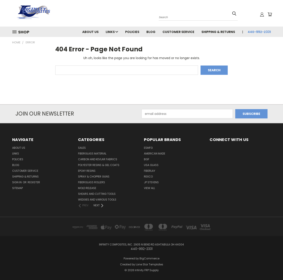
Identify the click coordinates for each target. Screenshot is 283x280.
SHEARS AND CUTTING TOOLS (97, 194)
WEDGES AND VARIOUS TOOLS (97, 199)
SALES (82, 148)
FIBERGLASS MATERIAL (92, 153)
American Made (154, 153)
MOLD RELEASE (87, 188)
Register (34, 182)
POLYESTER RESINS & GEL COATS (98, 165)
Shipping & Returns (218, 32)
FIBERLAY (149, 171)
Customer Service (178, 32)
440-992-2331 (259, 32)
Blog (150, 32)
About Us (90, 32)
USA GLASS (151, 165)
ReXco (148, 176)
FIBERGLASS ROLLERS (91, 182)
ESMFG (148, 148)
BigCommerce (149, 258)
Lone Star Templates (149, 264)
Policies (132, 32)
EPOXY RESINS (87, 171)
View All (149, 188)
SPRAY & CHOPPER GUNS (93, 176)
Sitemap (17, 188)
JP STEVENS (151, 182)
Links (112, 32)
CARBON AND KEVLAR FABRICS (97, 159)
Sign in (17, 182)
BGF (146, 159)
